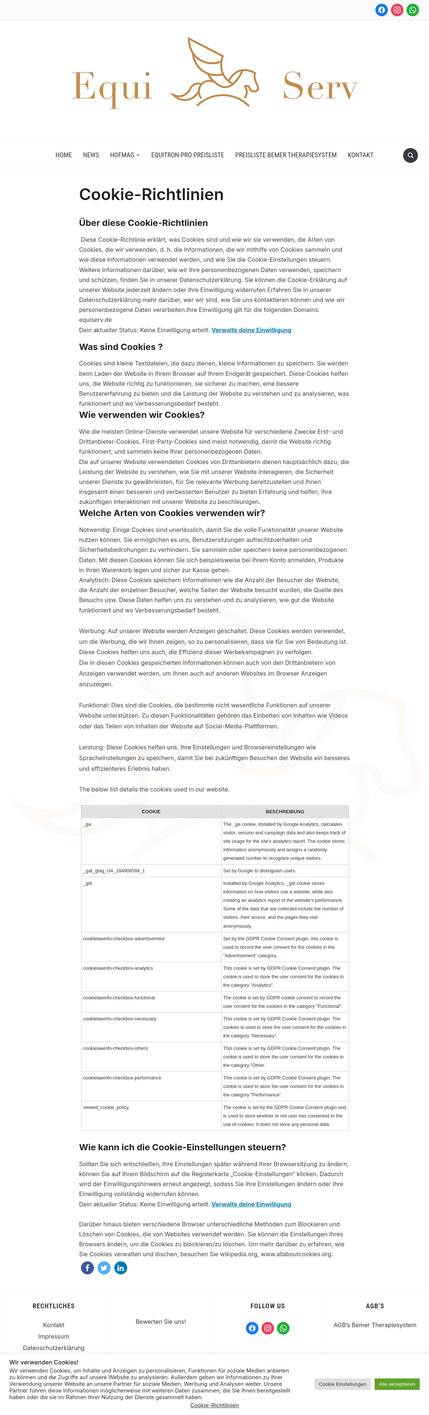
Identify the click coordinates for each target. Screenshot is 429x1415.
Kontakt (361, 155)
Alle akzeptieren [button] (397, 1384)
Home (63, 155)
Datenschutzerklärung (54, 1348)
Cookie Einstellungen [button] (342, 1384)
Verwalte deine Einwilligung (251, 330)
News (91, 155)
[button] (87, 1267)
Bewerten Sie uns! (161, 1321)
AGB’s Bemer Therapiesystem (375, 1325)
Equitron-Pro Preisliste (187, 155)
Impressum (53, 1336)
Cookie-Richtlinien (214, 1405)
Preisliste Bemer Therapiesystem (286, 155)
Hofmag (122, 155)
